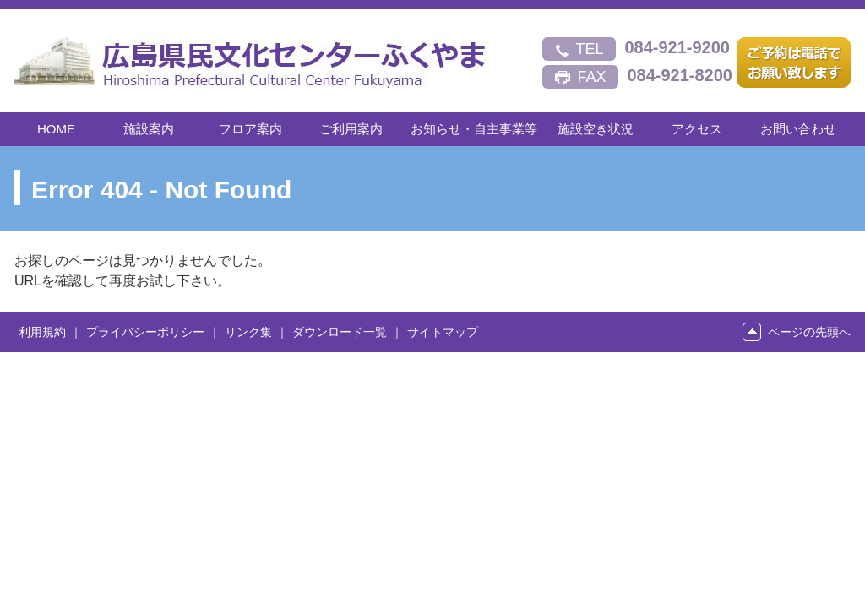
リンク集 (248, 332)
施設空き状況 (596, 129)
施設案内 (148, 129)
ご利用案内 (351, 129)
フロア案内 (250, 129)
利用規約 (42, 332)
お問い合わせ (798, 129)
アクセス (697, 129)
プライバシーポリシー (145, 332)
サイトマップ (442, 332)
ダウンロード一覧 (339, 332)
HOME (56, 129)
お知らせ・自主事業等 (474, 129)
